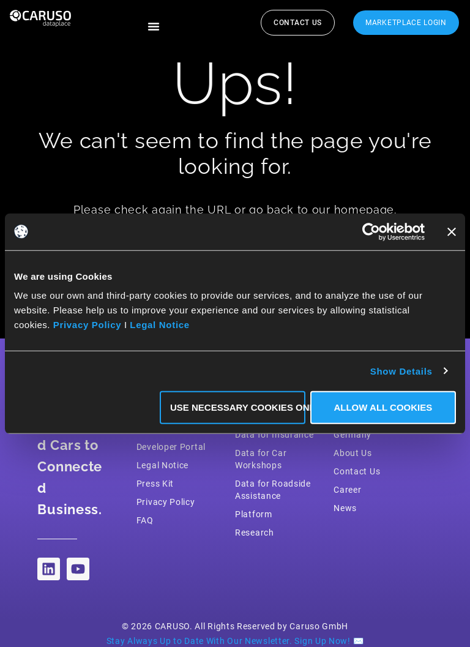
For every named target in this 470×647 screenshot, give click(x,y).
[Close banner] (451, 231)
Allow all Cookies (383, 407)
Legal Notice (160, 325)
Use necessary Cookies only (237, 407)
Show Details (401, 370)
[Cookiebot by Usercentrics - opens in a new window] (371, 231)
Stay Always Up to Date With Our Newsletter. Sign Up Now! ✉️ (235, 641)
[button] (153, 26)
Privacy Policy (87, 325)
